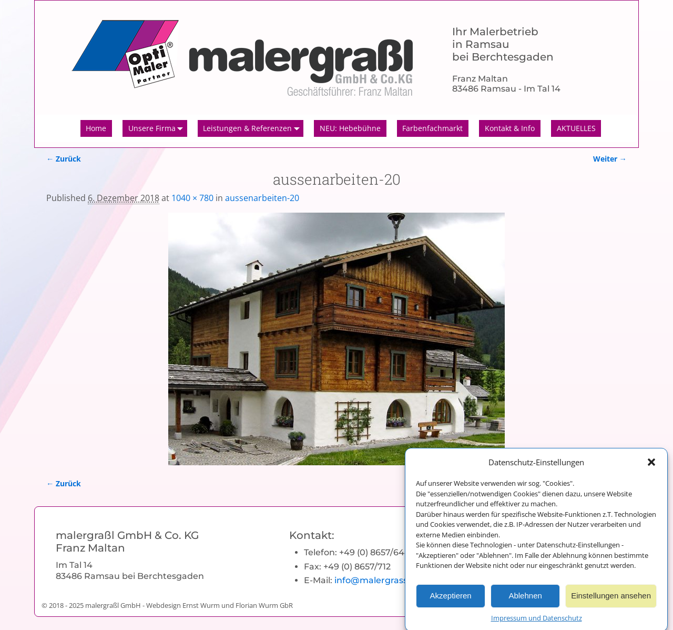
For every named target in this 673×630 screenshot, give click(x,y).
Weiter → (610, 159)
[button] (651, 468)
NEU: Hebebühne (350, 128)
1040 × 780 (192, 198)
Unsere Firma (157, 128)
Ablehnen (525, 601)
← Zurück (63, 159)
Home (96, 128)
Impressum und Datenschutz (536, 623)
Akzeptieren (450, 601)
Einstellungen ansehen (611, 601)
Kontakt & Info (510, 128)
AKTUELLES (576, 128)
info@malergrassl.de (378, 580)
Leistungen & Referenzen (253, 128)
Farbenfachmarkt (432, 128)
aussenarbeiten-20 (262, 198)
